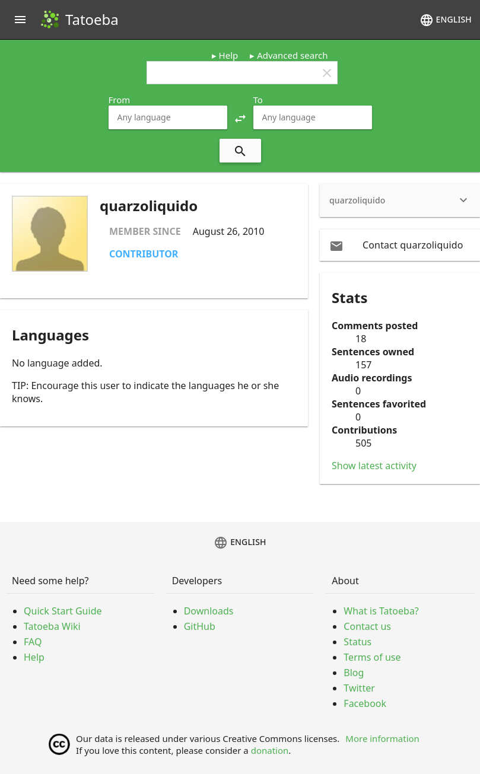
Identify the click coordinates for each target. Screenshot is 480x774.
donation (270, 750)
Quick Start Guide (63, 610)
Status (357, 641)
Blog (354, 672)
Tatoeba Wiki (52, 626)
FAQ (33, 641)
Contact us (367, 626)
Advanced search (292, 55)
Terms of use (372, 657)
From (120, 100)
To (258, 100)
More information (382, 738)
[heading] (400, 200)
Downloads (209, 610)
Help (229, 55)
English (445, 20)
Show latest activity (374, 465)
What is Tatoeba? (381, 610)
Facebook (365, 703)
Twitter (359, 688)
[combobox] (168, 117)
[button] (240, 117)
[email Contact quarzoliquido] (400, 245)
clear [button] (327, 73)
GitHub (199, 626)
